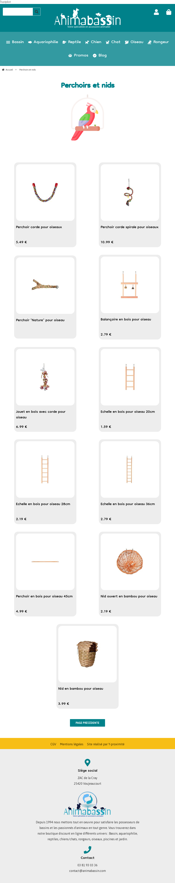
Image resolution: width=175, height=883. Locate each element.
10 (107, 242)
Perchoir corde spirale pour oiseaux (130, 227)
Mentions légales (71, 744)
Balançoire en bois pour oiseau (126, 320)
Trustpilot (5, 1)
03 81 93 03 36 (87, 865)
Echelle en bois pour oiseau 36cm (128, 504)
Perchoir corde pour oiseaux (39, 227)
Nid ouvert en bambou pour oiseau (129, 596)
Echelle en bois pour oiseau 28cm (43, 504)
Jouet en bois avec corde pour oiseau (40, 414)
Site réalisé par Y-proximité (105, 744)
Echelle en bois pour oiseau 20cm (128, 412)
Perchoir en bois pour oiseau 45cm (44, 596)
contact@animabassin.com (87, 870)
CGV (53, 744)
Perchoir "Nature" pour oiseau (40, 320)
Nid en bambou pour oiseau (80, 689)
